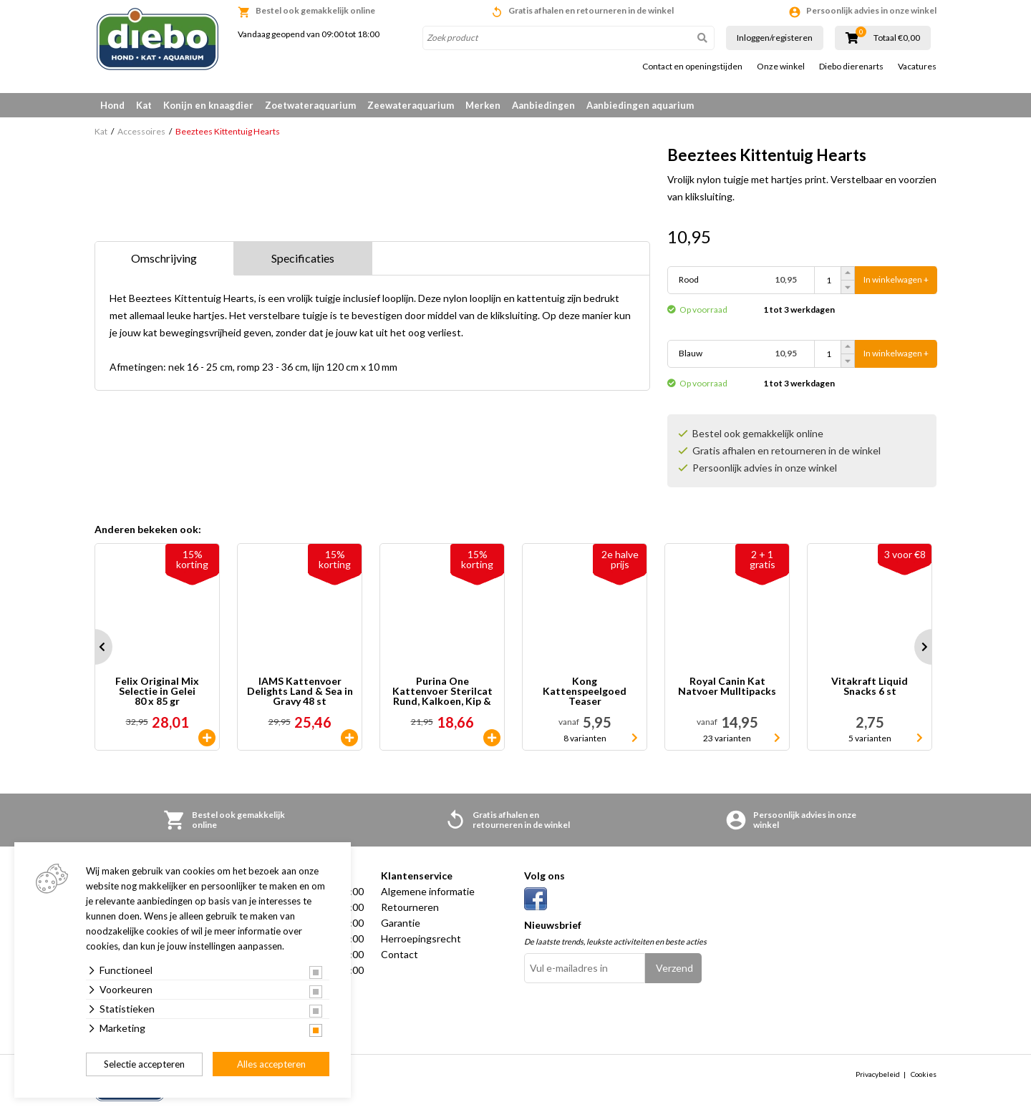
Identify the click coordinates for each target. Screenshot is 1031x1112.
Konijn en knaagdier (208, 105)
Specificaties (302, 258)
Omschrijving (164, 258)
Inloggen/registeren (775, 37)
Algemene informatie (428, 891)
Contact (399, 954)
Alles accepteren (271, 1064)
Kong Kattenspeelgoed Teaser (584, 691)
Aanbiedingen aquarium (640, 105)
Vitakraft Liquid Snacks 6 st (869, 686)
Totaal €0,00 (896, 38)
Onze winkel (781, 66)
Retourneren (410, 907)
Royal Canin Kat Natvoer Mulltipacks (727, 686)
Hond (112, 105)
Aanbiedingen (543, 105)
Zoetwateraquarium (310, 105)
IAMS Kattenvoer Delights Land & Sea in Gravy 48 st (300, 691)
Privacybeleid (878, 1074)
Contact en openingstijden (692, 66)
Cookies (923, 1074)
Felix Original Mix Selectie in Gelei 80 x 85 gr (157, 691)
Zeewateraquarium (410, 105)
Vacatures (917, 66)
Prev (94, 647)
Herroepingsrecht (421, 938)
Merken (482, 105)
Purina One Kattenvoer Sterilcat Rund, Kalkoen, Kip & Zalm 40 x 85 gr (442, 691)
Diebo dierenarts (851, 66)
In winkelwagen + (896, 280)
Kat (144, 105)
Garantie (400, 923)
